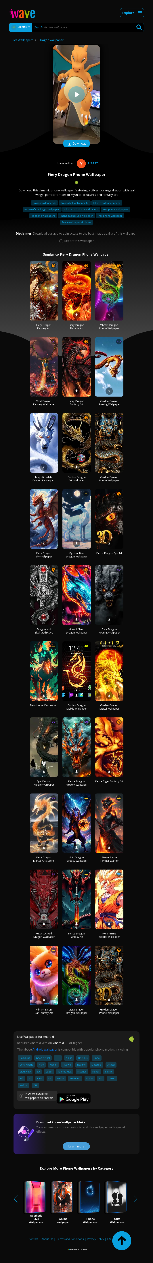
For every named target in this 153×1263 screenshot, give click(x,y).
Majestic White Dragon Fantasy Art (44, 478)
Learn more (76, 1146)
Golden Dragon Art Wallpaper (77, 478)
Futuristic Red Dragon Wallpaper (44, 935)
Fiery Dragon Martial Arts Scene (44, 859)
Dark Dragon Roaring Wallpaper (109, 630)
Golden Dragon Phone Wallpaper (109, 478)
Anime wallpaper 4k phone (76, 222)
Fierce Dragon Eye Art (109, 553)
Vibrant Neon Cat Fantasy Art (44, 1011)
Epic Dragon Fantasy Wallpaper (76, 859)
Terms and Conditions (70, 1239)
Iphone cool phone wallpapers (81, 209)
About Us (47, 1239)
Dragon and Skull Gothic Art (44, 630)
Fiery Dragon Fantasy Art (43, 326)
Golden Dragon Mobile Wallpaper (76, 707)
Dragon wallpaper (51, 40)
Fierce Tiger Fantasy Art (109, 781)
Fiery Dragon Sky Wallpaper (44, 554)
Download (76, 144)
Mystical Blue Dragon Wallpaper (76, 554)
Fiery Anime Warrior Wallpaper (109, 935)
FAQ (109, 1239)
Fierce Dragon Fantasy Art (76, 935)
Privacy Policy (95, 1239)
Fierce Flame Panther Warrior (109, 859)
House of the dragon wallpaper (42, 209)
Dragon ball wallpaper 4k (75, 203)
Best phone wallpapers (116, 209)
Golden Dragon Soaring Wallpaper (109, 402)
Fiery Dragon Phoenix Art (76, 326)
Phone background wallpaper (76, 215)
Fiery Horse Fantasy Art (44, 705)
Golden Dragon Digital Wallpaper (109, 707)
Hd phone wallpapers (43, 215)
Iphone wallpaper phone (107, 203)
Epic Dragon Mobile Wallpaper (44, 783)
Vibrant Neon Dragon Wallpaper (76, 630)
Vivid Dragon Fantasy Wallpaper (44, 402)
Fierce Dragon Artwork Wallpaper (76, 783)
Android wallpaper (45, 1049)
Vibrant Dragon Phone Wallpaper (109, 326)
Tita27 (87, 163)
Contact (33, 1239)
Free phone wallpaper (110, 215)
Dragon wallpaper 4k (44, 203)
